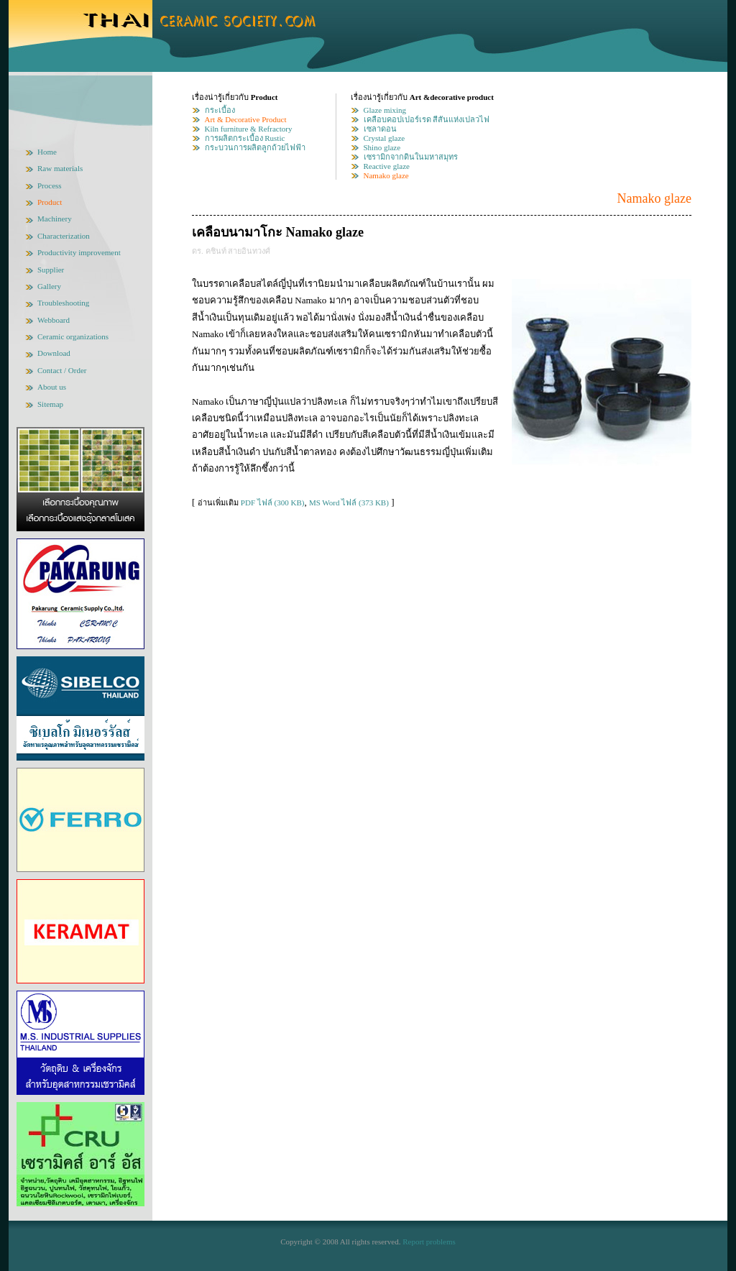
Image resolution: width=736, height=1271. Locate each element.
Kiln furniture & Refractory (249, 128)
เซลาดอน (380, 128)
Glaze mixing (385, 110)
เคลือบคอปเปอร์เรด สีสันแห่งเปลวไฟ (427, 119)
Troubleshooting (63, 302)
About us (51, 386)
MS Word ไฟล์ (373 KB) (349, 502)
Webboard (53, 320)
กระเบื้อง (220, 110)
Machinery (54, 218)
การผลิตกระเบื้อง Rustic (245, 138)
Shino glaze (382, 147)
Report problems (429, 1241)
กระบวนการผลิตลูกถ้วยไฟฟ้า (255, 147)
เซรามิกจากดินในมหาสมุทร (411, 156)
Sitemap (50, 404)
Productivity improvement (79, 252)
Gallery (49, 286)
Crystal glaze (384, 138)
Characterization (63, 235)
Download (53, 353)
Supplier (50, 269)
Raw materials (60, 168)
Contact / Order (61, 370)
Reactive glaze (387, 166)
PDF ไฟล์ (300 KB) (273, 502)
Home (47, 151)
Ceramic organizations (73, 336)
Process (49, 185)
